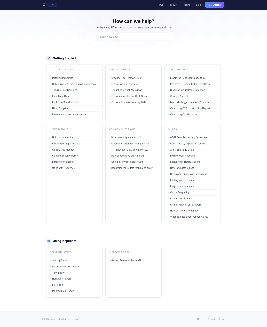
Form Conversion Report (65, 266)
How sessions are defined (184, 210)
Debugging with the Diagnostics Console (74, 84)
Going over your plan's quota (127, 161)
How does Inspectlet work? (126, 137)
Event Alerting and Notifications (69, 114)
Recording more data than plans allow (132, 168)
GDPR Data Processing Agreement (188, 137)
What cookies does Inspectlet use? (189, 216)
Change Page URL (180, 96)
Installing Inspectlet (62, 78)
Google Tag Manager (63, 149)
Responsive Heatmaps (182, 186)
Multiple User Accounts (182, 155)
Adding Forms (59, 260)
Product (173, 4)
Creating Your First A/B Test (126, 78)
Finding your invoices (182, 180)
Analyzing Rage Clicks (182, 149)
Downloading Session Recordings (188, 174)
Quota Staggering (180, 192)
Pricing (186, 4)
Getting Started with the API (126, 260)
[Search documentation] (133, 36)
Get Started (215, 4)
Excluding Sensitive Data (65, 102)
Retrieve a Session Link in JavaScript (190, 84)
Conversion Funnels (181, 198)
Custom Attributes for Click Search (130, 96)
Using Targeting (60, 108)
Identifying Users (61, 96)
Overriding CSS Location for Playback (191, 108)
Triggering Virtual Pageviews (126, 90)
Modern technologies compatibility (130, 143)
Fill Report (57, 284)
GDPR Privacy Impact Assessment (188, 143)
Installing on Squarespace (66, 143)
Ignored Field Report (63, 291)
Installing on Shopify (63, 161)
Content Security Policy (65, 155)
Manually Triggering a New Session (189, 102)
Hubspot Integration (63, 137)
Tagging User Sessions (64, 90)
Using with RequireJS (63, 168)
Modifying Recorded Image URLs (188, 78)
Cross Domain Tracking (124, 84)
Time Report (58, 272)
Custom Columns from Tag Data (128, 102)
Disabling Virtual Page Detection (187, 90)
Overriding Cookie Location (185, 114)
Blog (198, 4)
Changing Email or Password (185, 204)
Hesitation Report (61, 278)
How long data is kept (182, 168)
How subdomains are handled (127, 155)
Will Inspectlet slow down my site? (129, 149)
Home (160, 4)
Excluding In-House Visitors (185, 161)
